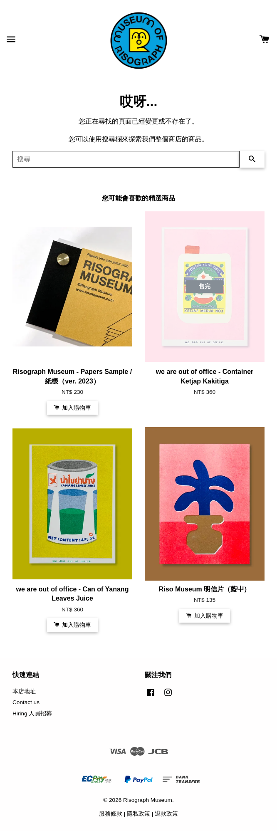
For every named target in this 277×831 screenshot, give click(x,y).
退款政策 (166, 814)
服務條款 (110, 814)
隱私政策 (138, 814)
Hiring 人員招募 (32, 713)
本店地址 (24, 691)
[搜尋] (126, 159)
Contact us (26, 702)
